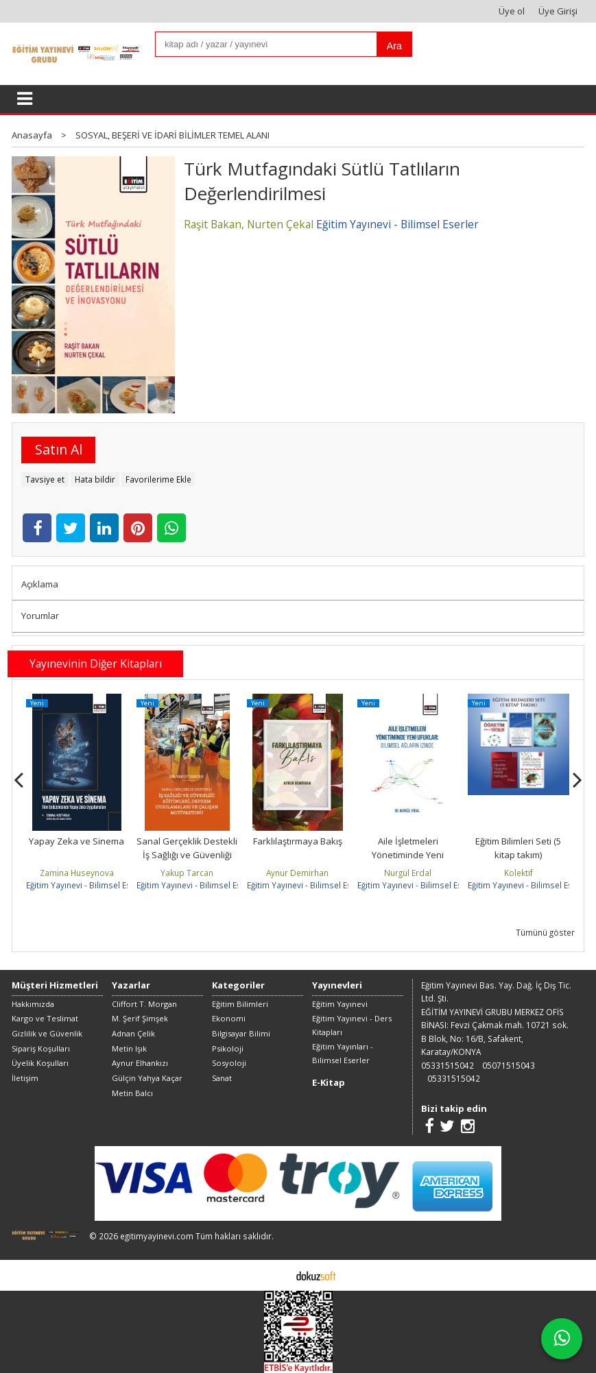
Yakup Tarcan (186, 872)
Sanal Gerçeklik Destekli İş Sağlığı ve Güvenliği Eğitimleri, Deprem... (186, 854)
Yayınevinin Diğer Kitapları (95, 663)
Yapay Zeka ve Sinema (76, 841)
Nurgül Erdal (407, 872)
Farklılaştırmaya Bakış (297, 841)
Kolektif (518, 872)
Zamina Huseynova (77, 872)
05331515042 (447, 1065)
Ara (394, 45)
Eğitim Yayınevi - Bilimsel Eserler (88, 884)
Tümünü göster (545, 932)
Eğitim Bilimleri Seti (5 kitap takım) (518, 848)
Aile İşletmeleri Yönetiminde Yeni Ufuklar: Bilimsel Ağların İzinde (408, 861)
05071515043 (508, 1065)
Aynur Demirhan (297, 872)
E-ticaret (277, 1275)
